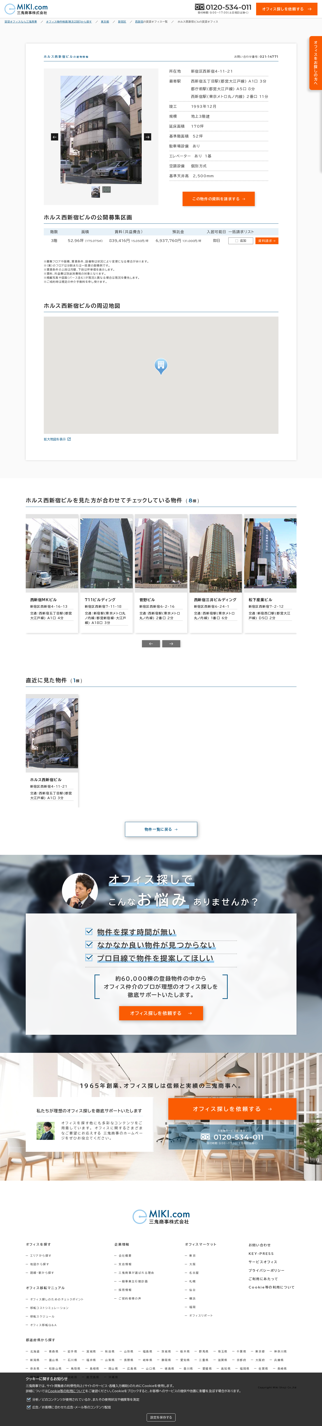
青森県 (54, 1359)
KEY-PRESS (262, 1260)
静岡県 (166, 1367)
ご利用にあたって (265, 1285)
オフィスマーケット (202, 1252)
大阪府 (260, 1367)
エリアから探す (41, 1263)
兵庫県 (279, 1367)
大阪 (195, 1272)
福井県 (91, 1367)
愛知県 (185, 1367)
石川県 (72, 1367)
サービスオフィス (264, 1269)
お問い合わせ (261, 1252)
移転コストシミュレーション (49, 1315)
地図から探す (39, 1272)
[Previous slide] (151, 652)
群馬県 (204, 1359)
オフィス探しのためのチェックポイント (57, 1307)
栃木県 (185, 1359)
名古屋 (196, 1280)
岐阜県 (148, 1367)
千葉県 (241, 1359)
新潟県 (35, 1367)
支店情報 (126, 1272)
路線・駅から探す (42, 1280)
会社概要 (126, 1263)
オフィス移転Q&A (43, 1333)
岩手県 (72, 1359)
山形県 (129, 1359)
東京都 (260, 1359)
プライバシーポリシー (267, 1277)
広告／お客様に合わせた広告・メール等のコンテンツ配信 (71, 1407)
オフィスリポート (203, 1323)
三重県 (204, 1367)
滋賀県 (223, 1367)
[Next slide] (171, 652)
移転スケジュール (42, 1324)
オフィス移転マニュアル (45, 1295)
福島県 (148, 1359)
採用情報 (126, 1298)
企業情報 (122, 1252)
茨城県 (166, 1359)
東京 (195, 1263)
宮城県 (91, 1359)
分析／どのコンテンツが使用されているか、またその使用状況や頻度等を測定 (85, 1399)
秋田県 (110, 1359)
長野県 (129, 1367)
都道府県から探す (41, 1348)
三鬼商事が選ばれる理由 (137, 1280)
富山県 (54, 1367)
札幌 (195, 1289)
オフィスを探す (38, 1252)
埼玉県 (223, 1359)
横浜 (195, 1306)
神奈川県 (280, 1359)
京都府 (241, 1367)
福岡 (195, 1315)
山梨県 (110, 1367)
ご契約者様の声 (131, 1306)
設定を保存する (161, 1417)
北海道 (35, 1359)
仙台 (195, 1298)
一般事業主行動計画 (134, 1289)
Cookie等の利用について (66, 1391)
